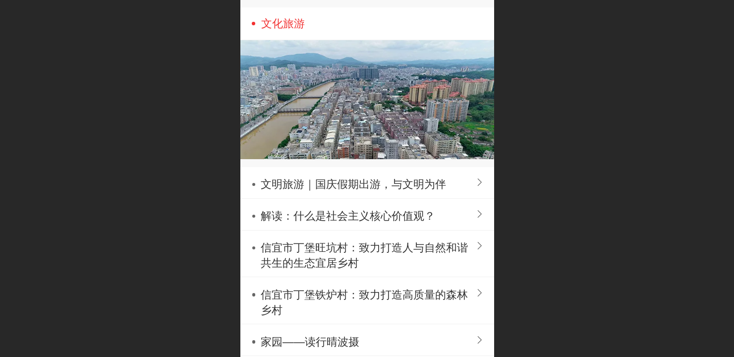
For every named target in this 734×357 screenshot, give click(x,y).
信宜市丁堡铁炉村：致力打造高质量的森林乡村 (364, 302)
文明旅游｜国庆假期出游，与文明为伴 (353, 184)
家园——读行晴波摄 (310, 342)
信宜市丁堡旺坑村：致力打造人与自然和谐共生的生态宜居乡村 (364, 255)
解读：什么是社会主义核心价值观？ (348, 216)
